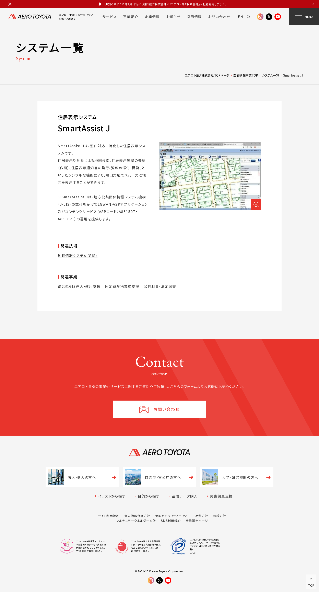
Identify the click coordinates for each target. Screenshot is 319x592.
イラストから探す (112, 496)
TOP (311, 585)
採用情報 (194, 16)
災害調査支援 (221, 496)
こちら (193, 552)
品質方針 (201, 515)
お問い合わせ (219, 16)
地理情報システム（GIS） (77, 255)
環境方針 (219, 515)
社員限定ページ (197, 520)
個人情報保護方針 (137, 515)
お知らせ (173, 16)
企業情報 (152, 16)
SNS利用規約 (170, 520)
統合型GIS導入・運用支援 (79, 286)
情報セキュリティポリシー (172, 515)
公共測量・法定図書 (160, 286)
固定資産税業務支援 (122, 286)
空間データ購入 (185, 496)
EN (240, 16)
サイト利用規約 (108, 515)
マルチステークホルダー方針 (136, 520)
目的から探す (149, 496)
